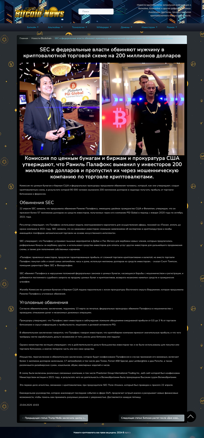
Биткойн (32, 27)
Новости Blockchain (41, 38)
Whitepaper (103, 27)
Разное (171, 27)
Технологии (78, 27)
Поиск (119, 11)
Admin (128, 432)
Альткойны (54, 27)
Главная (24, 38)
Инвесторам (148, 27)
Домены (125, 27)
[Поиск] (96, 11)
